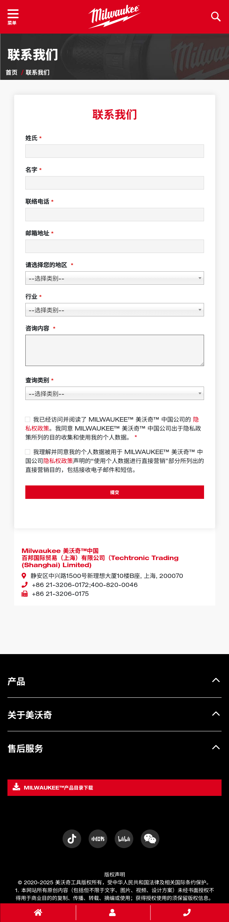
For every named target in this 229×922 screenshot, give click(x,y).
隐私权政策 (58, 461)
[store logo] (114, 17)
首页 (12, 72)
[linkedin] (150, 838)
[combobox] (114, 278)
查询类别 (37, 380)
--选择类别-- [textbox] (46, 278)
